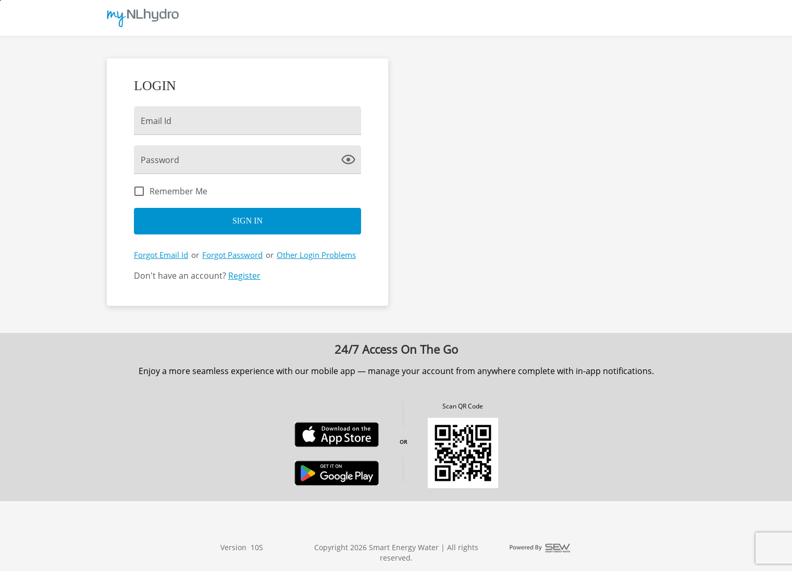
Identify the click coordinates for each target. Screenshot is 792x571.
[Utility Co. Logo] (143, 18)
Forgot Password (232, 255)
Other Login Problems (316, 255)
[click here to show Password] (350, 159)
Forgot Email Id (161, 255)
